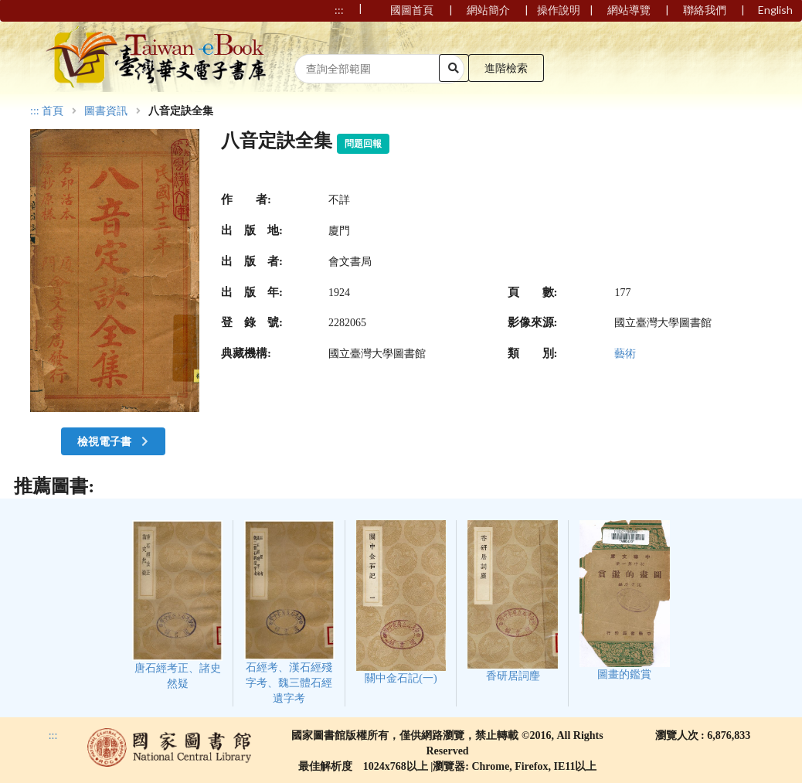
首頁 (52, 111)
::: (34, 111)
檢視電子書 (114, 441)
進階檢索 (506, 67)
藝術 (625, 353)
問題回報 (363, 143)
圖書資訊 (105, 111)
